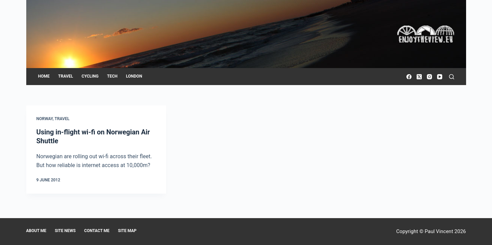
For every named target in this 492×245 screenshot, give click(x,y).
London (134, 76)
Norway (44, 118)
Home (44, 76)
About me (36, 230)
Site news (65, 230)
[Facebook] (409, 76)
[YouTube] (439, 76)
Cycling (90, 76)
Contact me (96, 230)
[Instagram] (429, 76)
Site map (127, 230)
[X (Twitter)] (419, 76)
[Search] (451, 76)
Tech (112, 76)
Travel (65, 76)
